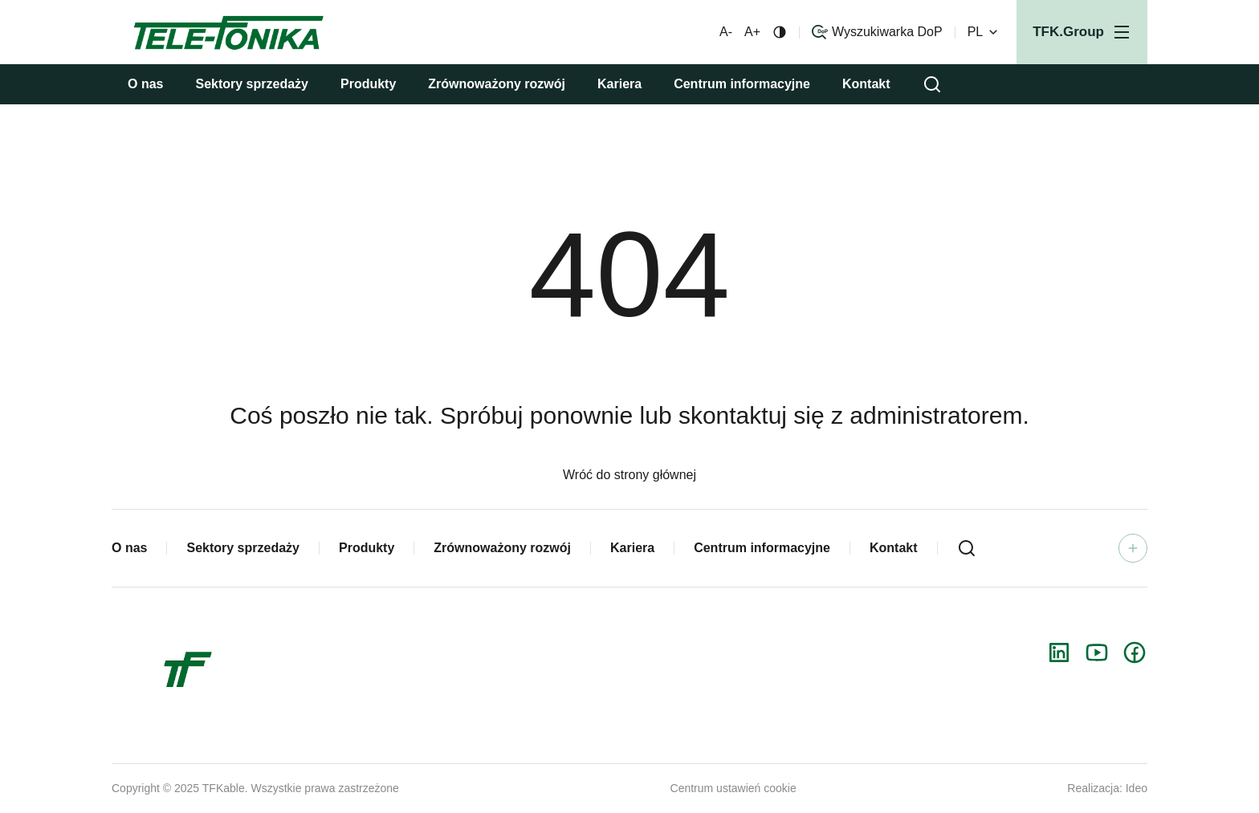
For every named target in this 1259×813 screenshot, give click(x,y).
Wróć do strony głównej (629, 475)
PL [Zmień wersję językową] (984, 32)
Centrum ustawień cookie (733, 788)
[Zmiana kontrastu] (779, 32)
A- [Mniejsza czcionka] (725, 32)
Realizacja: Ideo (1107, 788)
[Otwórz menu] (1082, 32)
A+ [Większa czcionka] (752, 32)
